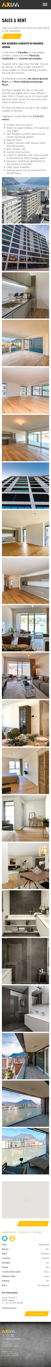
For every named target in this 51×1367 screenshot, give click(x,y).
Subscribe (12, 36)
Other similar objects (33, 1223)
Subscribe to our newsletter (11, 1339)
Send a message (36, 1313)
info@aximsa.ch (9, 1307)
